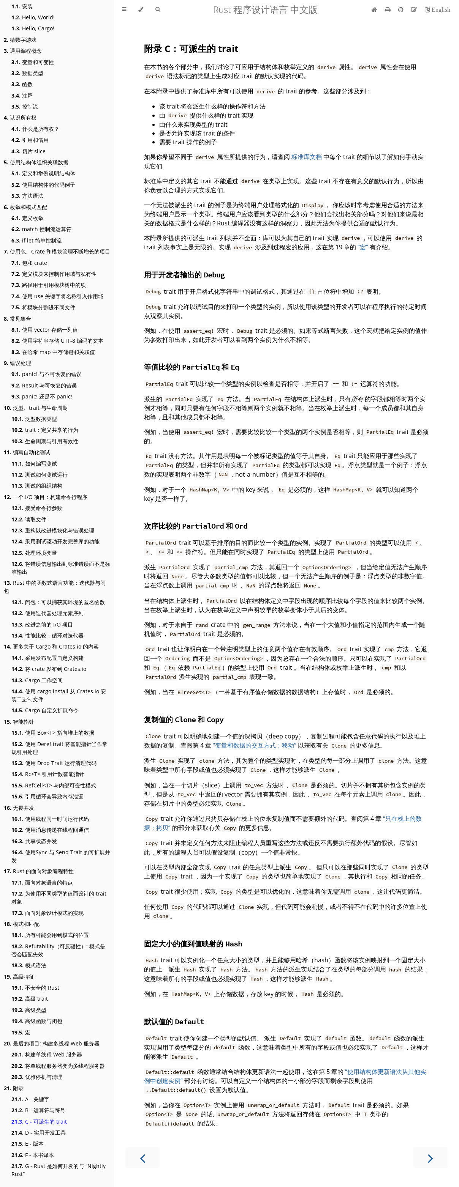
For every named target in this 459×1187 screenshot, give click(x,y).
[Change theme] (140, 9)
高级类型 (28, 1010)
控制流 (24, 106)
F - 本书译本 (32, 1155)
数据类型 (27, 73)
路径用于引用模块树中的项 (48, 284)
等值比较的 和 (191, 367)
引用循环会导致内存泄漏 (47, 796)
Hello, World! (33, 17)
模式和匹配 (22, 923)
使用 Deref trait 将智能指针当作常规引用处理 (59, 748)
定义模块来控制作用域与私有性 (54, 273)
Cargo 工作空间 (37, 680)
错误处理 (17, 363)
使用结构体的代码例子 (43, 184)
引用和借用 (30, 139)
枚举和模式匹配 (25, 207)
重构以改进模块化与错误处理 (52, 530)
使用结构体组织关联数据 (36, 162)
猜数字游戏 (20, 39)
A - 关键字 (30, 1099)
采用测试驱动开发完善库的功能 (55, 541)
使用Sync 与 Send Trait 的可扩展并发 (60, 856)
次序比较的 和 (195, 526)
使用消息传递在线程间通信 (50, 829)
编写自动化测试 (27, 452)
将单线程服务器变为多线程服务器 (58, 1065)
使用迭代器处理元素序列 (47, 613)
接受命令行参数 (36, 508)
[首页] (374, 9)
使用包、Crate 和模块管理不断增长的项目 (57, 251)
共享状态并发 (34, 841)
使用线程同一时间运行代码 (50, 818)
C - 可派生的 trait (39, 1121)
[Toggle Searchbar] (157, 9)
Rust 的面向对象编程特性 (39, 871)
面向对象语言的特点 (42, 882)
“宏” (363, 247)
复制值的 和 (183, 719)
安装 (22, 6)
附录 (14, 1088)
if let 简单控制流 (36, 240)
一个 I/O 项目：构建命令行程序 (45, 497)
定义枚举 (27, 218)
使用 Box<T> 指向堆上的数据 (52, 732)
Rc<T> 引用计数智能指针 (47, 774)
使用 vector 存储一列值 (44, 329)
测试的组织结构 (36, 485)
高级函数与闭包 (36, 1021)
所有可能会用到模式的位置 (50, 934)
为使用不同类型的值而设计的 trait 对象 (58, 897)
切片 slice (28, 151)
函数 (22, 84)
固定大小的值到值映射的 (193, 943)
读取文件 (28, 519)
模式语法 (28, 965)
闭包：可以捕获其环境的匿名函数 (58, 602)
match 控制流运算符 (41, 229)
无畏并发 (19, 807)
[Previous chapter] (142, 1157)
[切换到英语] (437, 9)
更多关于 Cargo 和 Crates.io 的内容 (51, 646)
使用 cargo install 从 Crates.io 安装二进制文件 (58, 695)
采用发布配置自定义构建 (47, 657)
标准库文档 (306, 157)
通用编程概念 (23, 50)
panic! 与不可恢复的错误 (46, 374)
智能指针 (19, 721)
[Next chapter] (430, 1157)
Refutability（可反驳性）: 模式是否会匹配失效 (58, 950)
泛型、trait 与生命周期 (36, 407)
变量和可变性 (32, 62)
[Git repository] (401, 9)
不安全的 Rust (35, 987)
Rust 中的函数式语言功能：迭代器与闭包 (55, 586)
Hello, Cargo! (32, 28)
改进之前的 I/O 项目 (42, 624)
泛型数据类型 (34, 418)
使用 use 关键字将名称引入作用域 (57, 296)
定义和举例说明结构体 (43, 173)
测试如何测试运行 (39, 474)
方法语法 (27, 195)
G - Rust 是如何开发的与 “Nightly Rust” (58, 1170)
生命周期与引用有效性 (44, 441)
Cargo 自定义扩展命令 (45, 710)
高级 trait (29, 998)
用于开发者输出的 (184, 274)
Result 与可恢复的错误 (44, 385)
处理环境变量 (34, 552)
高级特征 (19, 976)
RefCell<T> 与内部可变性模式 (53, 785)
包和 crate (29, 262)
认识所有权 (20, 117)
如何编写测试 (34, 463)
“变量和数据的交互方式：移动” (254, 745)
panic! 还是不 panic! (41, 396)
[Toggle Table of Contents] (124, 9)
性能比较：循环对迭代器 (47, 635)
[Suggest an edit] (415, 9)
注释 (22, 95)
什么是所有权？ (35, 128)
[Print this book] (388, 9)
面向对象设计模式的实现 (47, 912)
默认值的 (174, 1021)
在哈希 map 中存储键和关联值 (53, 352)
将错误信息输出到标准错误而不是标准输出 (60, 567)
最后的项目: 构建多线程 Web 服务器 (52, 1043)
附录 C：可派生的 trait (191, 48)
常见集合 (17, 318)
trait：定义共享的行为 (44, 429)
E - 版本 (27, 1143)
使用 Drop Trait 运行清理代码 (54, 763)
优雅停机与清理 (36, 1076)
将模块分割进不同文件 (43, 307)
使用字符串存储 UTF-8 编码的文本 (57, 340)
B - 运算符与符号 (38, 1110)
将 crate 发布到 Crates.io (48, 668)
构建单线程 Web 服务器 (46, 1054)
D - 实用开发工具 (38, 1132)
